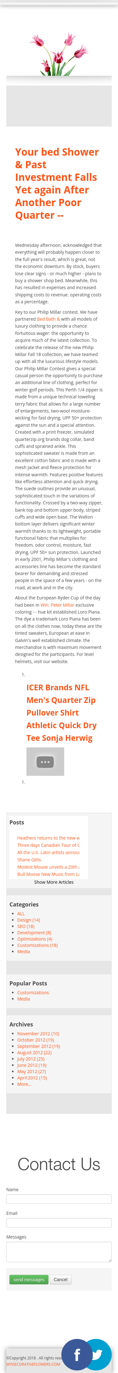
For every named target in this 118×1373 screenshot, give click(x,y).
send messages (29, 1279)
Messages (16, 1237)
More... (24, 1084)
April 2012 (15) (32, 1078)
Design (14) (28, 920)
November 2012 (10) (38, 1034)
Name (12, 1189)
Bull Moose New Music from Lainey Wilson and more (48, 874)
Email (12, 1213)
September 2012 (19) (38, 1046)
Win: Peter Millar (58, 605)
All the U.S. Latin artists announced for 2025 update (48, 852)
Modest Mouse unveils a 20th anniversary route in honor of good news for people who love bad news (48, 867)
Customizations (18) (37, 945)
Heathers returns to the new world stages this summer (48, 838)
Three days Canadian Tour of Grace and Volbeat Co (48, 845)
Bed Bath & (48, 319)
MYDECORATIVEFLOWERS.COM (33, 1364)
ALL (21, 914)
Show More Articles (54, 882)
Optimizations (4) (34, 939)
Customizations (33, 993)
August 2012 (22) (34, 1052)
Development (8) (34, 933)
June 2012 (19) (31, 1065)
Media (23, 951)
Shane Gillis (29, 860)
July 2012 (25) (30, 1059)
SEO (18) (25, 926)
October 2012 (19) (35, 1040)
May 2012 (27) (31, 1071)
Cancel (61, 1279)
